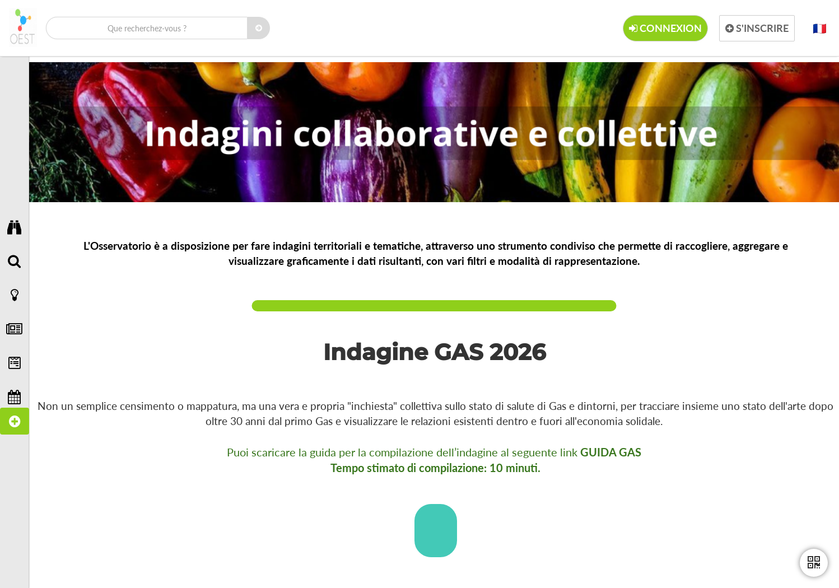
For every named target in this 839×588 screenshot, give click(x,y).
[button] (820, 28)
